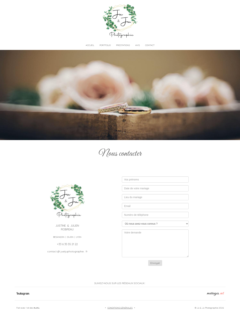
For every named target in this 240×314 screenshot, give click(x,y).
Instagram (22, 293)
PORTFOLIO (105, 45)
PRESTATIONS (123, 45)
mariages (215, 293)
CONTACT (150, 45)
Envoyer (155, 263)
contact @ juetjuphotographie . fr (67, 251)
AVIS (137, 45)
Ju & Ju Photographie (207, 307)
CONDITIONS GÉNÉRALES (120, 307)
